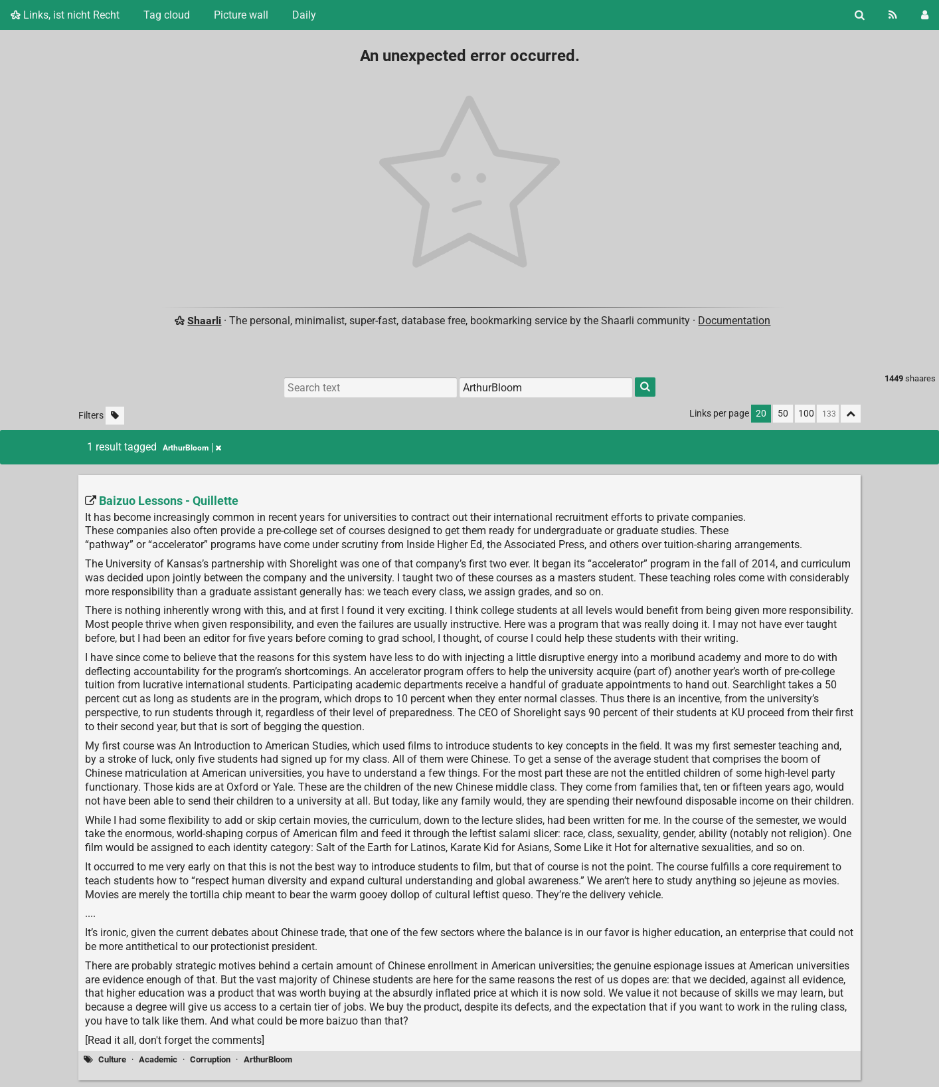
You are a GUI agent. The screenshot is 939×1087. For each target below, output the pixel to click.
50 (783, 413)
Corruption (210, 1059)
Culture (112, 1059)
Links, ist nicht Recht (65, 15)
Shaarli (204, 320)
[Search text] (370, 387)
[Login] (924, 15)
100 (806, 413)
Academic (158, 1059)
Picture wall (241, 15)
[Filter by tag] (546, 387)
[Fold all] (851, 414)
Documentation (734, 320)
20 (761, 413)
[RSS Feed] (893, 15)
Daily (304, 15)
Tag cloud (166, 15)
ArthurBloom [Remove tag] (192, 447)
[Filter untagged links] (115, 416)
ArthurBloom (268, 1059)
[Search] (859, 15)
